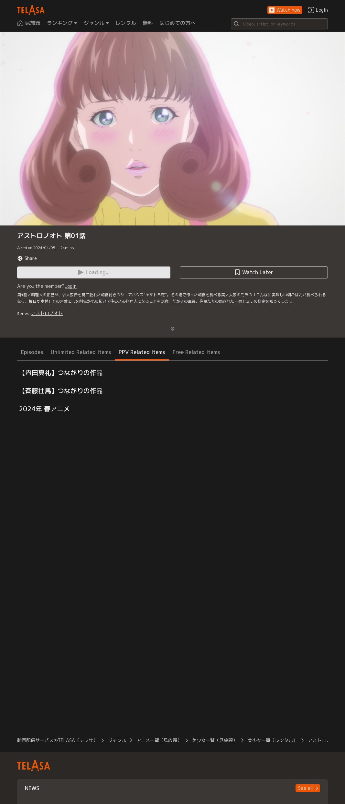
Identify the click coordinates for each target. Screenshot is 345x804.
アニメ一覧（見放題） (159, 740)
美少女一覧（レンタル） (272, 740)
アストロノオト (47, 313)
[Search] (279, 23)
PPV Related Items (142, 352)
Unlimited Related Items (81, 352)
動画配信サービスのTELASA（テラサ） (57, 740)
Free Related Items (196, 352)
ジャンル (117, 740)
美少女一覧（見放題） (214, 740)
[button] (284, 10)
